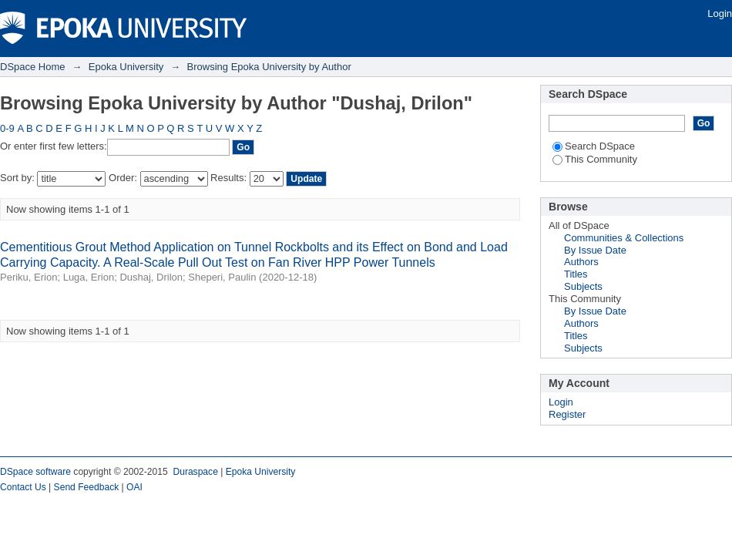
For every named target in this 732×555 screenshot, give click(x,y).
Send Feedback (86, 487)
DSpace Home (32, 66)
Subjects (583, 286)
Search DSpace (593, 146)
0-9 (7, 128)
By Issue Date (595, 250)
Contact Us (23, 487)
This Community (594, 159)
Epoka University (126, 66)
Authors (581, 261)
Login (719, 13)
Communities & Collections (623, 238)
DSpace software (35, 471)
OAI (134, 487)
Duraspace (195, 471)
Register (567, 414)
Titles (576, 274)
